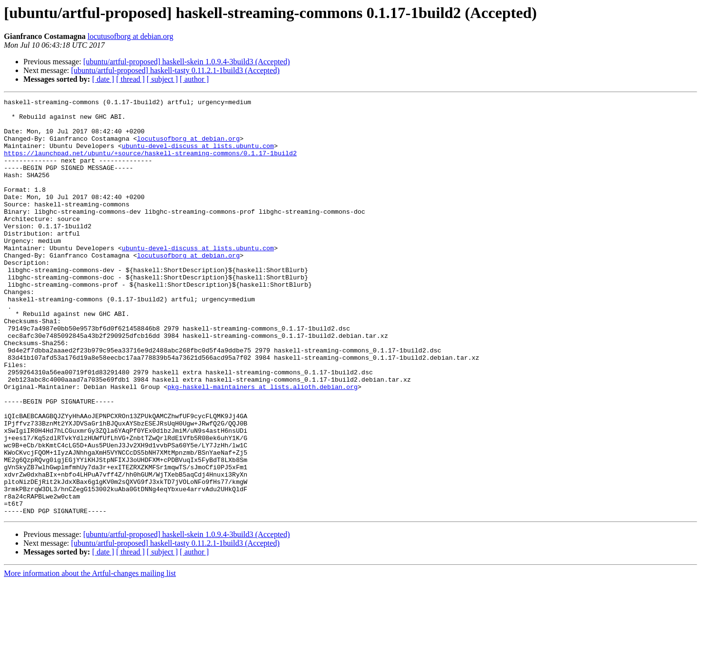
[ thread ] (130, 79)
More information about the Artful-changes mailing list (90, 656)
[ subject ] (162, 79)
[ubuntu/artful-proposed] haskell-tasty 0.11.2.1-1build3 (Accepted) (175, 70)
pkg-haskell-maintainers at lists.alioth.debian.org (262, 445)
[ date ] (103, 79)
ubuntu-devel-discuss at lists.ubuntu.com (198, 155)
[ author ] (194, 79)
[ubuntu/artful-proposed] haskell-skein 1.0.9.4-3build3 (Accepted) (186, 61)
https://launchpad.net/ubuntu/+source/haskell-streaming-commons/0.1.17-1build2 (150, 164)
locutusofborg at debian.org (131, 36)
